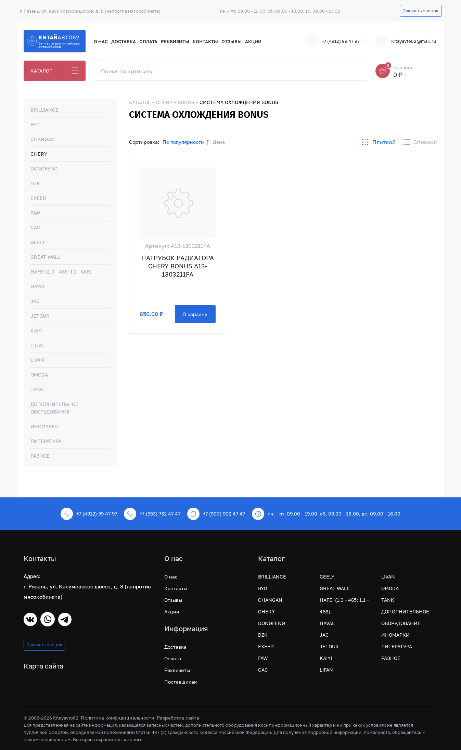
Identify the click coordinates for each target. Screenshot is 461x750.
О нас (101, 41)
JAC (35, 301)
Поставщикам (180, 682)
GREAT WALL (45, 257)
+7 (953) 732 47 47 (152, 514)
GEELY (37, 242)
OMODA (39, 375)
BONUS (186, 102)
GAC (35, 227)
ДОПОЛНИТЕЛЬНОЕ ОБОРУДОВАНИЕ (54, 408)
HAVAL (38, 286)
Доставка (123, 41)
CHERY (38, 154)
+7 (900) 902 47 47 (216, 514)
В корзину (195, 314)
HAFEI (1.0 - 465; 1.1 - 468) (60, 272)
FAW (35, 213)
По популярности (183, 142)
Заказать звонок (420, 10)
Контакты (205, 41)
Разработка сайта (178, 718)
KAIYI (36, 330)
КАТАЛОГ (41, 71)
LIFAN (37, 345)
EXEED (38, 198)
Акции (253, 41)
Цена (219, 142)
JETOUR (40, 316)
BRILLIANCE (44, 110)
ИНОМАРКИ (44, 426)
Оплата (148, 41)
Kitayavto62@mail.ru (405, 41)
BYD (35, 124)
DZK (35, 183)
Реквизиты (175, 41)
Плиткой (378, 142)
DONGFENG (43, 168)
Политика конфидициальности (117, 718)
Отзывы (231, 41)
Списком (420, 142)
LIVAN (37, 360)
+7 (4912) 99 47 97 (333, 41)
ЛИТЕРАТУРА (45, 441)
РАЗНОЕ (40, 456)
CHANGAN (42, 139)
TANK (36, 389)
